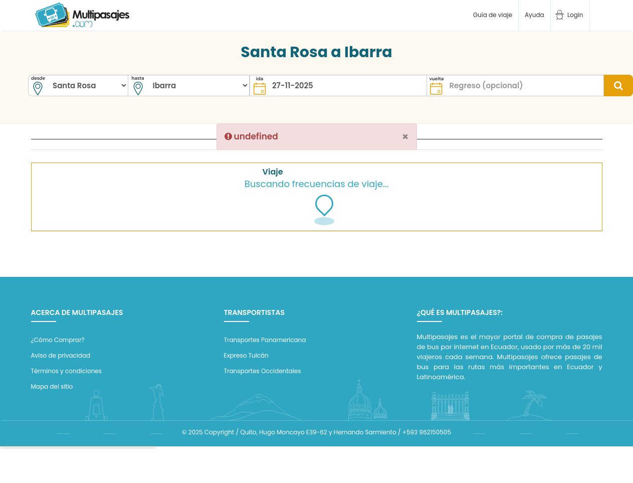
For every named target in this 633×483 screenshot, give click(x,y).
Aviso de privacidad (61, 355)
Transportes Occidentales (262, 371)
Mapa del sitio (52, 386)
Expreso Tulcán (246, 355)
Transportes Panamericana (265, 340)
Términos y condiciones (66, 371)
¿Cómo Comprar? (58, 340)
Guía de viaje (491, 15)
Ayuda (534, 15)
